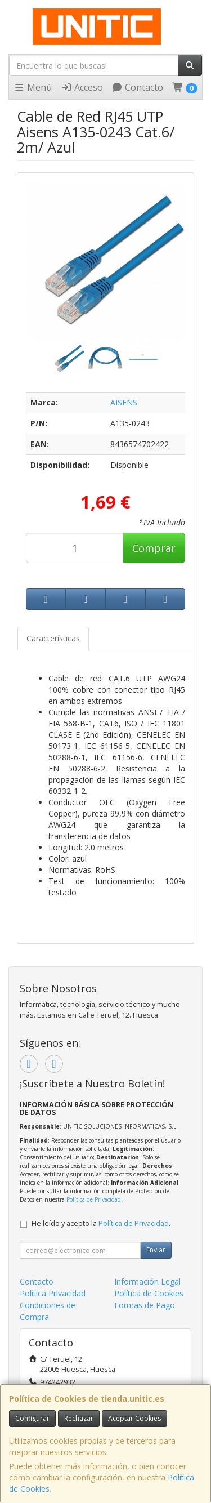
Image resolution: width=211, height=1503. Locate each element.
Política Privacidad (53, 1293)
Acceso (82, 87)
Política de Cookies (148, 1293)
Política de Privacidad (93, 1199)
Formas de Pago (144, 1305)
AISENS (123, 402)
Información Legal (147, 1281)
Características (53, 638)
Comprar (154, 548)
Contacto (137, 87)
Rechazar (78, 1418)
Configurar (32, 1418)
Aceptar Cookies (134, 1418)
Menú (33, 87)
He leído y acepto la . (101, 1223)
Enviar (155, 1250)
